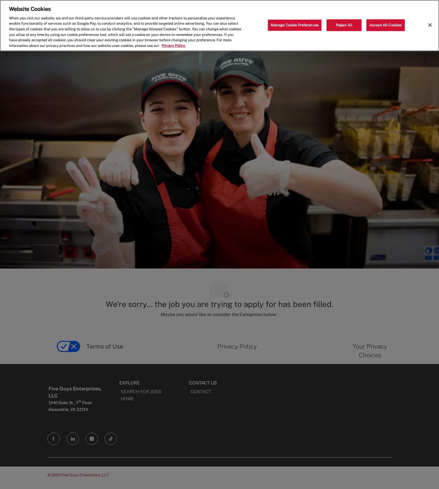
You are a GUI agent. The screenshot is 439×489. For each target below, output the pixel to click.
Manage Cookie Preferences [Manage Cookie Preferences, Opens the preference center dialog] (295, 25)
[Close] (430, 25)
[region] (219, 25)
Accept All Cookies (385, 25)
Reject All (344, 25)
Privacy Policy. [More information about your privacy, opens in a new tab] (173, 46)
